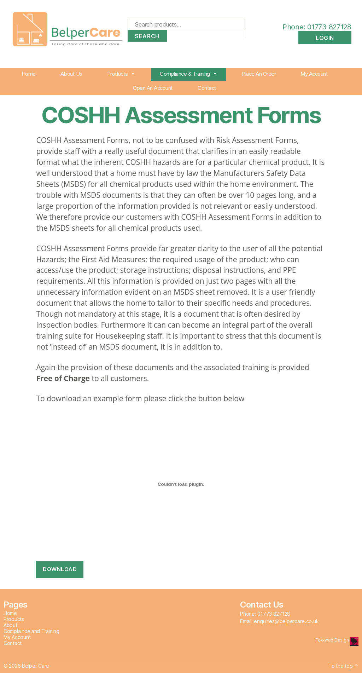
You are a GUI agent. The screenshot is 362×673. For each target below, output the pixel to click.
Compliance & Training (188, 73)
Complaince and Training (31, 631)
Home (29, 73)
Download (60, 569)
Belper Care (35, 666)
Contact (207, 88)
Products (121, 73)
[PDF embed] (181, 484)
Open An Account (153, 88)
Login (325, 37)
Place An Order (259, 73)
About (10, 625)
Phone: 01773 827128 (309, 27)
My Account (314, 73)
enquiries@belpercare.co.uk (286, 621)
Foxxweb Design (332, 640)
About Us (71, 73)
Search (147, 36)
